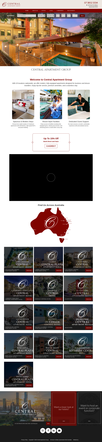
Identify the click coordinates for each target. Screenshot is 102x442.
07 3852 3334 (91, 2)
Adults (57, 13)
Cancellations (91, 16)
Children (63, 13)
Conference (60, 10)
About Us (35, 10)
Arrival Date (40, 13)
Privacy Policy (24, 439)
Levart (80, 439)
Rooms (68, 13)
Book (82, 15)
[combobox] (26, 15)
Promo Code (73, 13)
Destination (20, 13)
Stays (51, 10)
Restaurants (71, 10)
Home (26, 10)
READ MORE (29, 270)
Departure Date (50, 13)
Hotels (44, 10)
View (64, 421)
